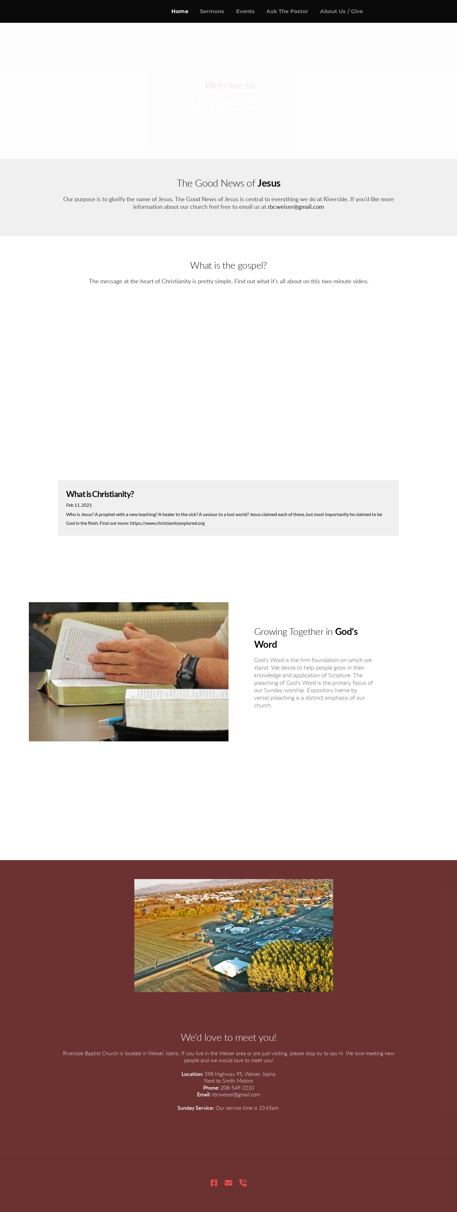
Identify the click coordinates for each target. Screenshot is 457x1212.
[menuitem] (179, 11)
